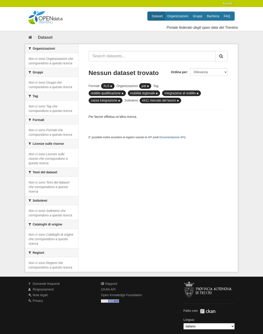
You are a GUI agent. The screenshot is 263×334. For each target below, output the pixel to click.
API (150, 137)
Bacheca (213, 16)
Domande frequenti (44, 284)
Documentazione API (172, 137)
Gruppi (197, 16)
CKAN (207, 311)
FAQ (227, 16)
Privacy (35, 301)
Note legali (38, 295)
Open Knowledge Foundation (121, 295)
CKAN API (108, 289)
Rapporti (109, 284)
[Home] (30, 37)
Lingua (188, 320)
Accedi (227, 3)
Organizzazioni (177, 16)
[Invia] (221, 56)
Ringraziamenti (41, 289)
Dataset (157, 16)
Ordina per (179, 72)
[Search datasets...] (152, 56)
